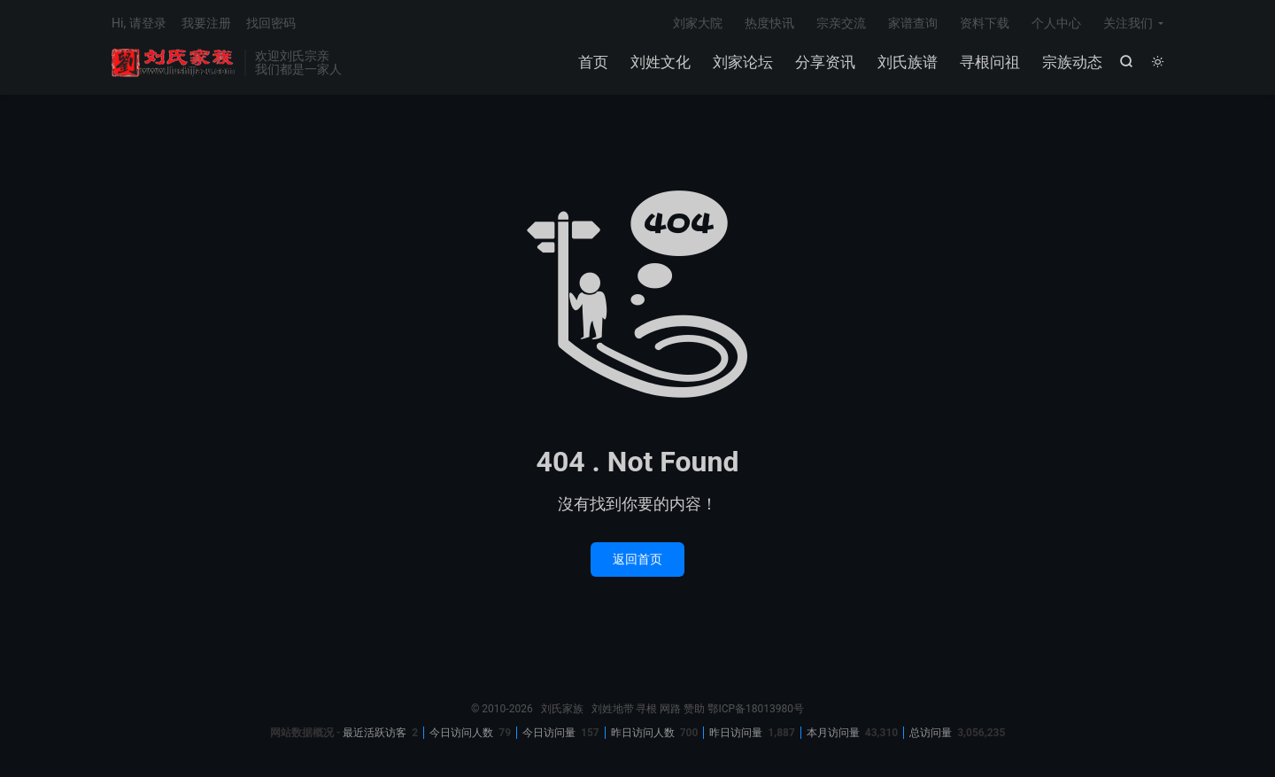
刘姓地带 (612, 709)
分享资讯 (825, 62)
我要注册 (206, 23)
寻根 (646, 709)
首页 (593, 62)
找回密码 (271, 23)
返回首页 (637, 559)
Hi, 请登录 (139, 23)
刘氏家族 (174, 63)
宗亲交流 (841, 23)
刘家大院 (697, 23)
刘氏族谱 (907, 62)
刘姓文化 (660, 62)
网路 (670, 709)
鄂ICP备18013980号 (755, 709)
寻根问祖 (990, 62)
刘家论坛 (743, 62)
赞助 (694, 709)
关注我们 (1128, 23)
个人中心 (1056, 23)
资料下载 (984, 23)
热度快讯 (769, 23)
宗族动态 (1072, 62)
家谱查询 (913, 23)
